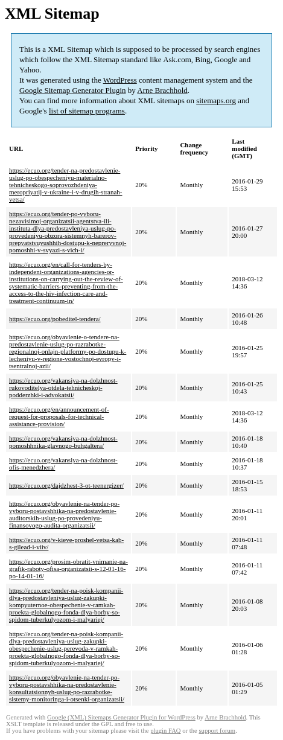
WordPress (120, 80)
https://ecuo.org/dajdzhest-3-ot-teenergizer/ (66, 485)
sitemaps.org (216, 100)
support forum (217, 730)
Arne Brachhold (162, 90)
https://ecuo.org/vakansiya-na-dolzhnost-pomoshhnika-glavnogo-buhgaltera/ (63, 442)
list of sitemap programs (87, 110)
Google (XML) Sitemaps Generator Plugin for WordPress (121, 717)
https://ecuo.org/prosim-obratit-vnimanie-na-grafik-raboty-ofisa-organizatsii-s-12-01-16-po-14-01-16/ (68, 568)
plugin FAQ (165, 730)
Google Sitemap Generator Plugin (72, 90)
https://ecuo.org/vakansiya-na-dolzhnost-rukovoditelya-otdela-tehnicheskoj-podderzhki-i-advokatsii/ (63, 387)
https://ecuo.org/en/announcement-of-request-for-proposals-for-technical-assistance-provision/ (59, 416)
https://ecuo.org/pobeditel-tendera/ (55, 318)
